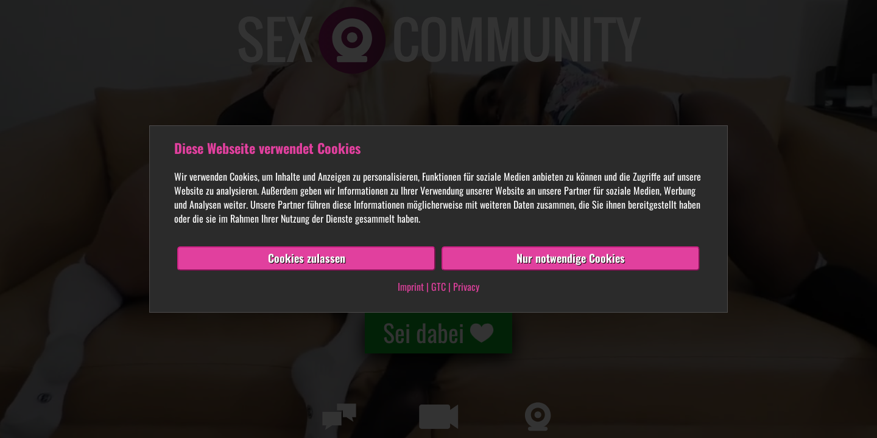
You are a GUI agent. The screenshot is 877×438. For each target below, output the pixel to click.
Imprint (411, 286)
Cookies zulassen (306, 258)
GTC (438, 286)
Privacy (466, 286)
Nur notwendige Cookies (570, 258)
